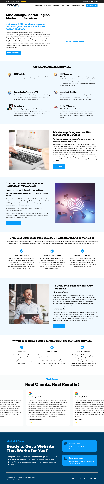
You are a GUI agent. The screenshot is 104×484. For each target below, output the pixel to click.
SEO (63, 5)
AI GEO (68, 5)
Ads (83, 5)
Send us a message (77, 458)
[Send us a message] (65, 458)
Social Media (76, 5)
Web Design (38, 5)
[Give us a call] (65, 444)
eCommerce (56, 5)
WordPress (47, 5)
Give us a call (74, 444)
